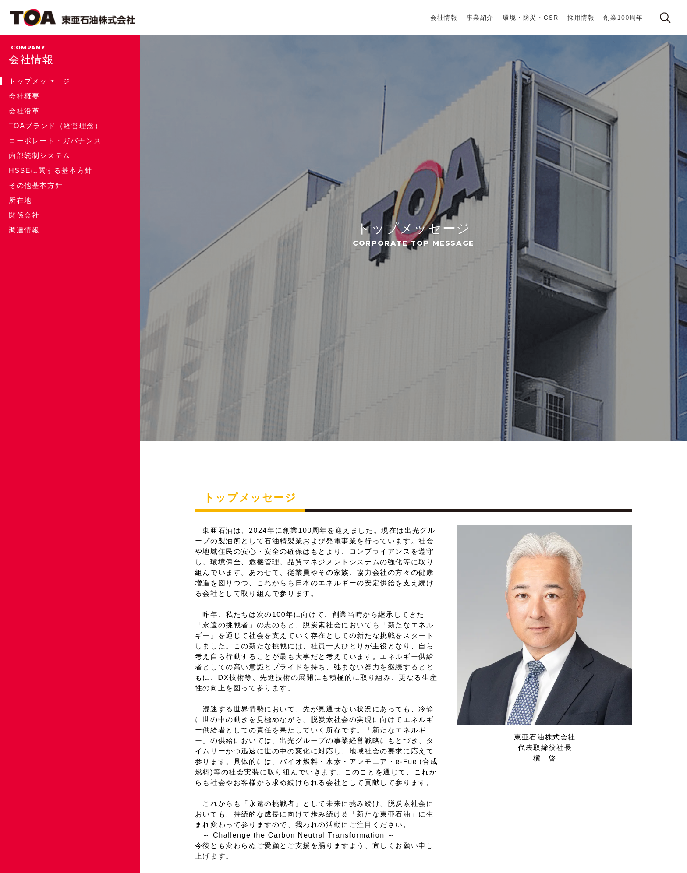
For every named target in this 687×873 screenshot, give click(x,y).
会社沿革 (24, 111)
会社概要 (24, 96)
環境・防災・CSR (531, 17)
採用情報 (581, 17)
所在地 (20, 200)
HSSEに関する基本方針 (50, 170)
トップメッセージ (40, 81)
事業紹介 (480, 17)
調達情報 (24, 230)
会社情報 (443, 17)
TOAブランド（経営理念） (55, 126)
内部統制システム (40, 155)
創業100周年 (623, 17)
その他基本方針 (36, 185)
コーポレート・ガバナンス (55, 140)
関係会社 (24, 215)
